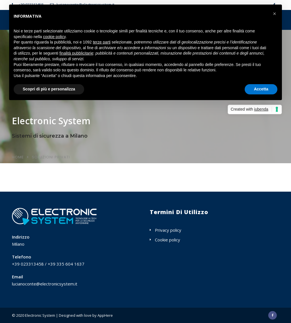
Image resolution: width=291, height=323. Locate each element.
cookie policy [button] (54, 36)
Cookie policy (167, 240)
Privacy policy (168, 230)
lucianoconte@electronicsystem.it (44, 284)
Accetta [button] (261, 89)
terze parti (102, 42)
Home (18, 157)
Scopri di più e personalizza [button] (49, 89)
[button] (274, 13)
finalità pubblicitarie (76, 53)
